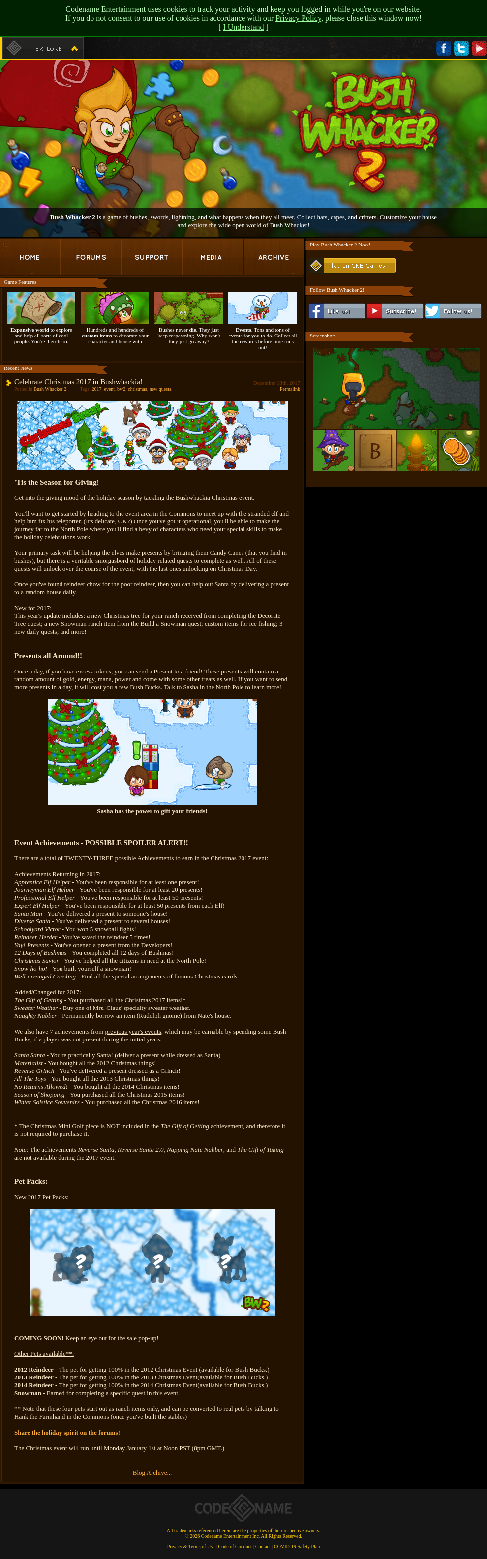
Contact (263, 1546)
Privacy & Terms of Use (191, 1546)
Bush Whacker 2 (49, 389)
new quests (160, 389)
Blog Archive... (152, 1472)
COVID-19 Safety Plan (297, 1546)
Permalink (290, 389)
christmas (137, 389)
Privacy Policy (298, 18)
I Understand (243, 27)
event (109, 389)
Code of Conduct (235, 1546)
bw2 (121, 389)
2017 (96, 389)
